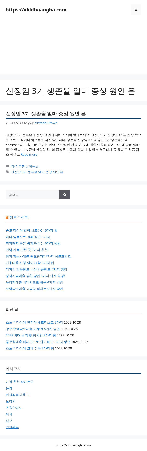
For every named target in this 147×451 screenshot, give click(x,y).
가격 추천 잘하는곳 (25, 166)
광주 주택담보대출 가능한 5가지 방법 (33, 329)
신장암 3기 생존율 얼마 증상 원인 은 (46, 113)
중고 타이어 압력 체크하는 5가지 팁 (31, 230)
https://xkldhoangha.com (36, 9)
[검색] (64, 194)
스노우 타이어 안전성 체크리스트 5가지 (34, 322)
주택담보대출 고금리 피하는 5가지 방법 (34, 288)
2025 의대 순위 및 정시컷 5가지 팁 (31, 335)
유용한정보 (14, 407)
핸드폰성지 (19, 217)
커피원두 (12, 427)
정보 (9, 420)
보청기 (11, 401)
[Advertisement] (73, 47)
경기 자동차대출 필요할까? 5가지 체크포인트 (38, 256)
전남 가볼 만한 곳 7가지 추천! (27, 250)
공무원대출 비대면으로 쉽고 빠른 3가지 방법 (38, 342)
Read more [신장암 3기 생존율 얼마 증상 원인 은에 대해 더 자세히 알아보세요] (29, 154)
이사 (9, 414)
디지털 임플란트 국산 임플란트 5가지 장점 (36, 269)
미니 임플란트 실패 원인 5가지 (28, 237)
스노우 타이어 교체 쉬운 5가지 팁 (30, 348)
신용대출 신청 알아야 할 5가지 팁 (30, 263)
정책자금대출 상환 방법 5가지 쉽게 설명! (35, 276)
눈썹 (9, 388)
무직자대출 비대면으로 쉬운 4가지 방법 (34, 282)
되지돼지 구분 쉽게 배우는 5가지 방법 (33, 243)
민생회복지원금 (17, 394)
